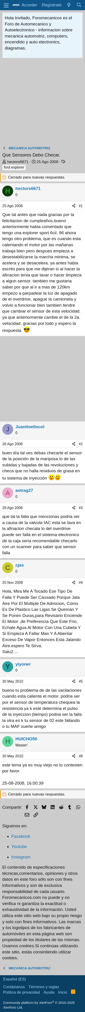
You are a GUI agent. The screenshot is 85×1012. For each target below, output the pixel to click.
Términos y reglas (44, 987)
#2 (81, 444)
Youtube (19, 846)
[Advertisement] (42, 103)
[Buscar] (79, 5)
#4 (81, 582)
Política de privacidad (21, 992)
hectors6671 (18, 162)
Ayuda (49, 992)
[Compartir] (73, 206)
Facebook (20, 836)
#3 (81, 508)
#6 (81, 756)
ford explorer (14, 167)
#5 (81, 681)
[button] (6, 5)
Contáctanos (14, 987)
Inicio (62, 992)
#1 (81, 206)
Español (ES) (14, 979)
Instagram (20, 857)
